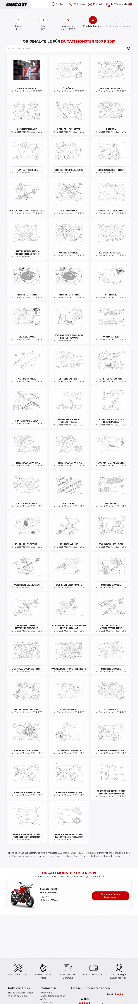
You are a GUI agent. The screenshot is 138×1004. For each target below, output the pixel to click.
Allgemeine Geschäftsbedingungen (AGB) (52, 995)
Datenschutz (47, 1002)
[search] (128, 48)
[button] (22, 894)
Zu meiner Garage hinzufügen (111, 896)
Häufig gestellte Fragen (21, 992)
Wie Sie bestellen (17, 996)
